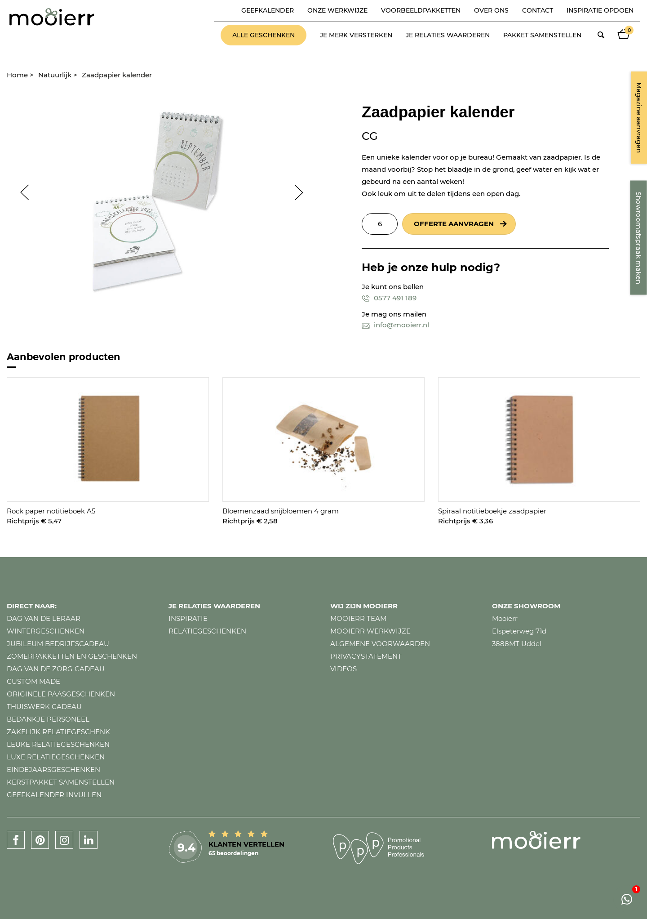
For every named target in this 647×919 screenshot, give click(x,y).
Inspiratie (188, 618)
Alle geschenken (263, 35)
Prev (20, 192)
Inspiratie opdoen (600, 10)
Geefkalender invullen (54, 794)
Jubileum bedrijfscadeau (58, 643)
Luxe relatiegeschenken (56, 757)
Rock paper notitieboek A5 (51, 511)
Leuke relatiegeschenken (58, 744)
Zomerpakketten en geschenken (72, 656)
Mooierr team (358, 618)
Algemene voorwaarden (380, 643)
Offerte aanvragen (454, 223)
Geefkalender (267, 10)
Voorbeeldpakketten (421, 10)
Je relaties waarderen (448, 35)
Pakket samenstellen (542, 35)
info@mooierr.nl (395, 325)
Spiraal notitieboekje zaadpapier (492, 511)
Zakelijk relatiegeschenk (58, 731)
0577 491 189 (389, 298)
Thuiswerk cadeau (44, 706)
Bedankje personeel (48, 719)
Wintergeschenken (45, 631)
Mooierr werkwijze (370, 631)
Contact (537, 10)
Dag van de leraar (43, 618)
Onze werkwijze (337, 10)
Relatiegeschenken (207, 631)
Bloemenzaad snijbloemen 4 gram (280, 511)
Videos (343, 669)
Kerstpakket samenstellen (61, 782)
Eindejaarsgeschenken (53, 769)
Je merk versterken (356, 35)
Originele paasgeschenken (61, 694)
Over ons (491, 10)
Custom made (33, 681)
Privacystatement (366, 656)
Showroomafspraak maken (638, 238)
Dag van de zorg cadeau (56, 669)
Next (303, 192)
